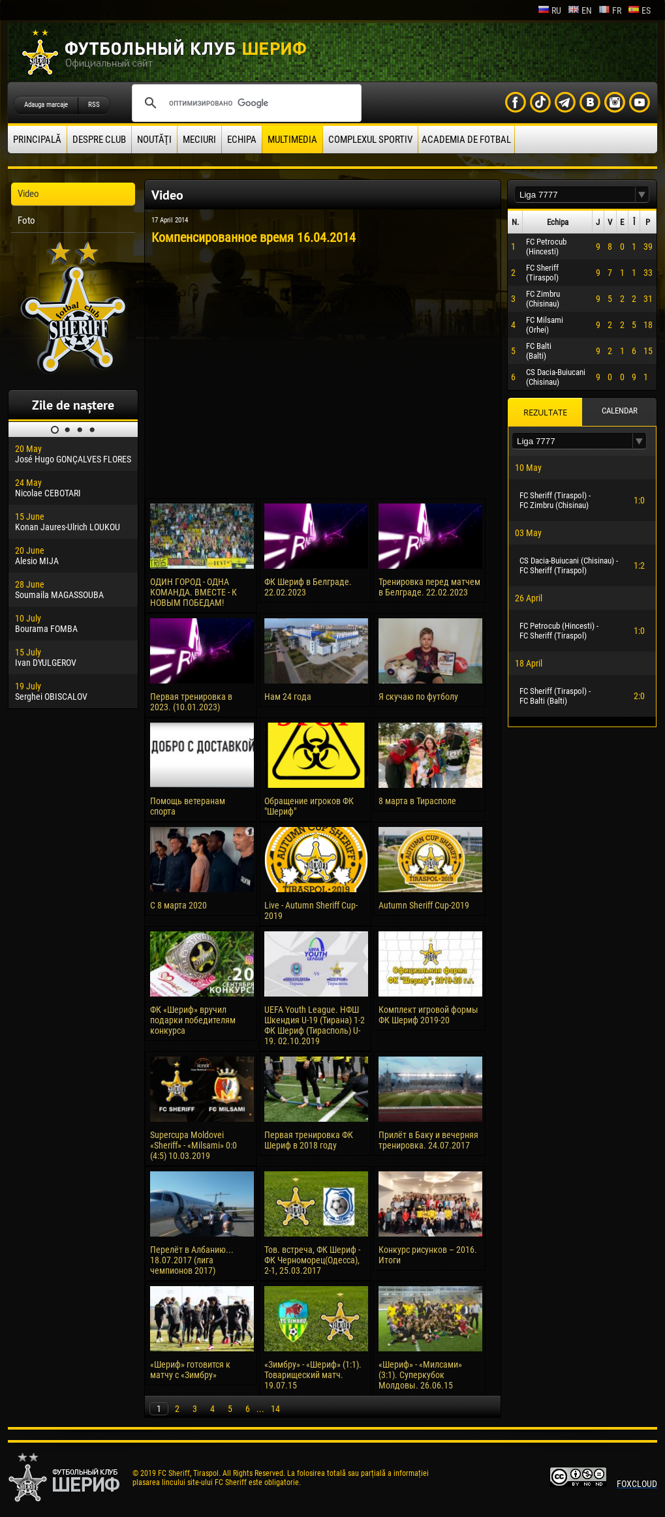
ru (549, 10)
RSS (94, 104)
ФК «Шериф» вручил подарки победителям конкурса (193, 1020)
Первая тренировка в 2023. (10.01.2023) (191, 701)
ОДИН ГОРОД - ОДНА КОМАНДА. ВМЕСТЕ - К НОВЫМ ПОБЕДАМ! (193, 592)
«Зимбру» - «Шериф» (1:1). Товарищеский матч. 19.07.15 (313, 1374)
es (639, 10)
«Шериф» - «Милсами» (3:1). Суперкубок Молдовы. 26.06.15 (420, 1374)
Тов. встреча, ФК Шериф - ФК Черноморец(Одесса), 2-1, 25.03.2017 (312, 1260)
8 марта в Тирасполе (417, 801)
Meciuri (199, 139)
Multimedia (292, 139)
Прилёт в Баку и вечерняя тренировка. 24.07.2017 (428, 1140)
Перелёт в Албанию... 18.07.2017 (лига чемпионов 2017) (192, 1260)
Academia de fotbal (466, 139)
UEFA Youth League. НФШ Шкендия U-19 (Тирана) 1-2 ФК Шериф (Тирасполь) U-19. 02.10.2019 (314, 1025)
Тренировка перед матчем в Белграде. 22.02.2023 (429, 587)
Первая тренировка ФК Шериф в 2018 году (308, 1140)
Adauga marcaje (46, 104)
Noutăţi (154, 139)
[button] (642, 195)
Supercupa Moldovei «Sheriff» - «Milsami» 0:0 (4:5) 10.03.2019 (193, 1145)
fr (609, 10)
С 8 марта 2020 (178, 905)
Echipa (241, 139)
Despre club (99, 139)
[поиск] (244, 103)
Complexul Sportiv (370, 139)
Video (28, 194)
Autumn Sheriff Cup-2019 (424, 905)
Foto (26, 220)
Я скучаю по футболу (418, 696)
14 (275, 1409)
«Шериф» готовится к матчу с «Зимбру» (190, 1369)
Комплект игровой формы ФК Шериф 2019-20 (428, 1014)
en (580, 10)
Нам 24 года (287, 696)
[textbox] (575, 195)
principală (37, 139)
